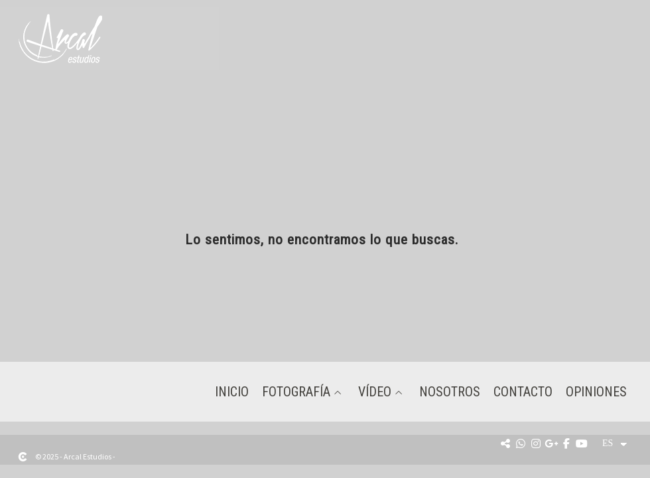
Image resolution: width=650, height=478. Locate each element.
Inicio (232, 392)
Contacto (522, 392)
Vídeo (374, 392)
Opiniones (596, 392)
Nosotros (449, 392)
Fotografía (296, 392)
